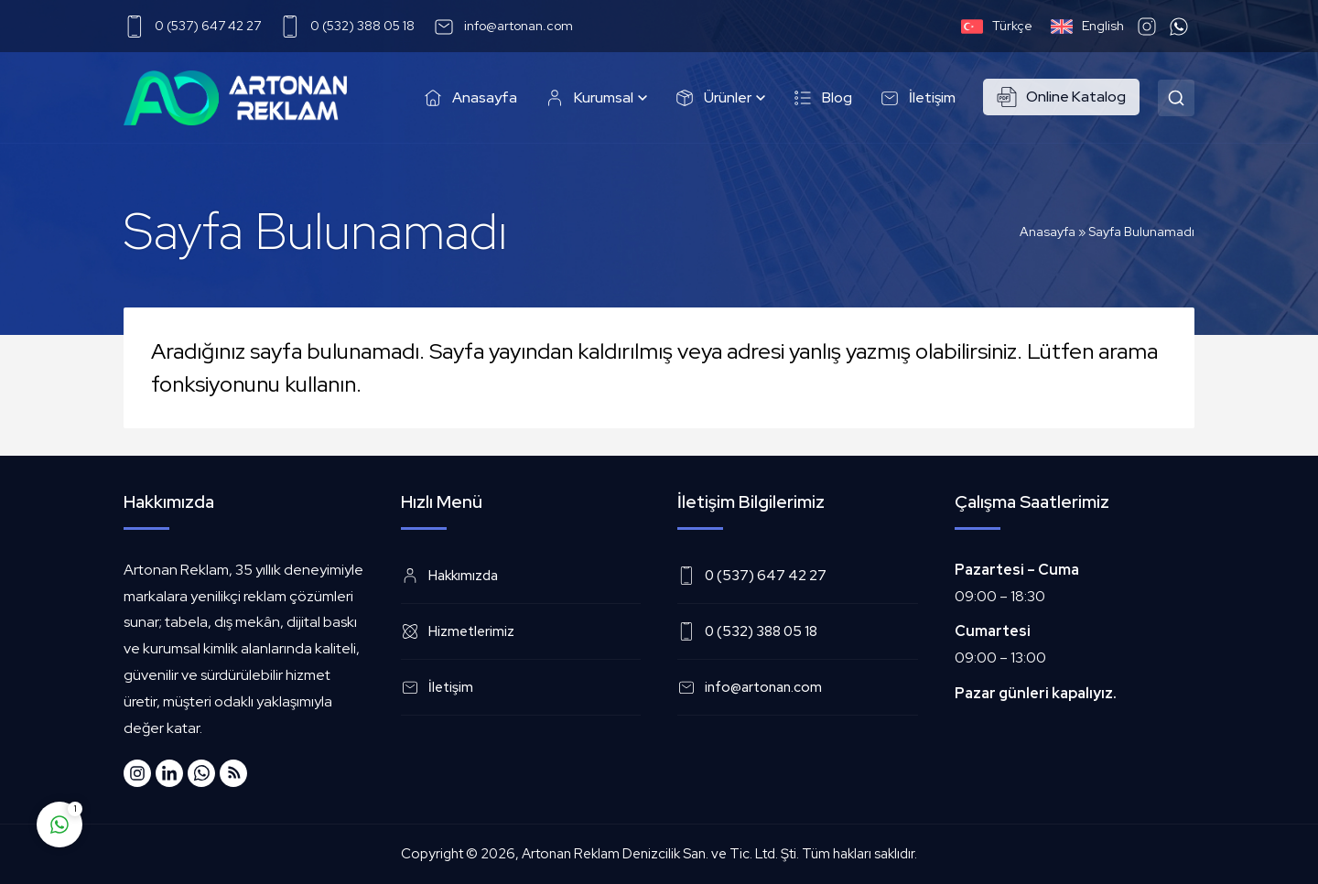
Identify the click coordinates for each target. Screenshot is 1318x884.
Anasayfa (1047, 231)
